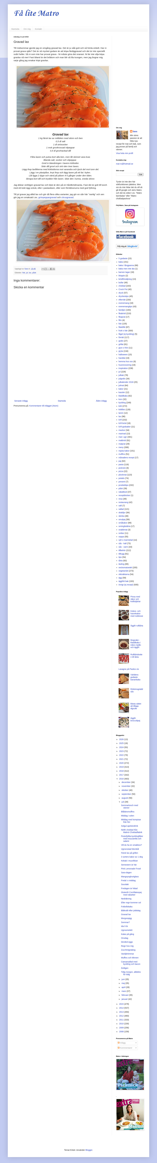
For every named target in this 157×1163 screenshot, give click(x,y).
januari (125, 999)
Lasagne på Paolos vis (129, 669)
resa (121, 499)
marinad (122, 433)
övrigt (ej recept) (126, 585)
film (120, 320)
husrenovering (125, 365)
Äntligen (124, 968)
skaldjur (122, 512)
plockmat (123, 475)
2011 (121, 1020)
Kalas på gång (127, 934)
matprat (122, 444)
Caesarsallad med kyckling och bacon (130, 963)
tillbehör (122, 550)
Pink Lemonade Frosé (131, 868)
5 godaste (123, 258)
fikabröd (122, 313)
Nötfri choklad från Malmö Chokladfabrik (131, 831)
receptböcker (124, 495)
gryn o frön (123, 348)
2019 (121, 767)
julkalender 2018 (126, 382)
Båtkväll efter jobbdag (131, 910)
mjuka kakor (124, 451)
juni (123, 979)
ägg (120, 578)
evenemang (124, 303)
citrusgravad (67, 197)
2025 (121, 743)
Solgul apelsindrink (129, 826)
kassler (122, 392)
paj (120, 461)
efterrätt (122, 300)
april (124, 987)
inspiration (123, 368)
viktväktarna (124, 574)
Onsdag (124, 938)
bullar (121, 282)
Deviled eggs (127, 942)
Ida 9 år (124, 926)
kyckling (122, 402)
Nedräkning (126, 899)
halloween (123, 354)
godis (121, 341)
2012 (121, 1016)
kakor (121, 389)
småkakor (123, 523)
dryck (121, 293)
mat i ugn (123, 437)
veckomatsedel (125, 567)
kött (120, 406)
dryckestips (124, 296)
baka (121, 262)
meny (121, 447)
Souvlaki (125, 884)
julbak (121, 375)
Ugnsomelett (126, 930)
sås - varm (123, 547)
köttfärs (122, 409)
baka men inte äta (127, 269)
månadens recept (126, 457)
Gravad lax (126, 914)
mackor (122, 430)
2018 (121, 771)
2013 (121, 1012)
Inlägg (122, 1043)
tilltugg (121, 554)
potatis (122, 478)
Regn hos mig (127, 946)
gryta (121, 351)
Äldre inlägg (101, 401)
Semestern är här (129, 865)
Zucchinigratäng (128, 950)
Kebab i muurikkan (129, 861)
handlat (122, 358)
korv (120, 399)
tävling (121, 564)
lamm (121, 413)
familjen (122, 310)
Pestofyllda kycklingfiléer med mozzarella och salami (132, 838)
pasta (121, 464)
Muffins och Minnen (130, 958)
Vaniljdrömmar (127, 954)
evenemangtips (125, 306)
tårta (121, 560)
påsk (34, 273)
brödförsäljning (125, 279)
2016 (121, 779)
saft (120, 505)
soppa (121, 536)
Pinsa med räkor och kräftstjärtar (135, 599)
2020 (121, 763)
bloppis (122, 275)
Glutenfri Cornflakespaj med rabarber (131, 893)
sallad (121, 509)
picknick (122, 468)
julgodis (122, 378)
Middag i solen (127, 816)
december (126, 782)
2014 (121, 1008)
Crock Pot (123, 289)
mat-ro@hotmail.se (124, 164)
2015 (121, 1004)
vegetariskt (123, 571)
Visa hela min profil (124, 153)
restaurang (123, 502)
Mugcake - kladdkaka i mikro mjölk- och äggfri (135, 643)
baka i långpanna (126, 265)
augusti (125, 798)
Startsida (15, 29)
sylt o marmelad (126, 540)
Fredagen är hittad (129, 888)
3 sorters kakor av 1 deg (132, 857)
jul (27, 273)
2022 (121, 755)
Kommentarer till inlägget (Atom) (43, 406)
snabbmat (123, 530)
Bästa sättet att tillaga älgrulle (135, 706)
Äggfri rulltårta (136, 625)
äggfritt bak (124, 581)
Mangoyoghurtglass (130, 876)
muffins (122, 454)
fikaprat (122, 317)
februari (125, 995)
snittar (121, 533)
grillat (121, 344)
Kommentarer (125, 1048)
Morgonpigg (126, 918)
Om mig (27, 29)
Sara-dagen (126, 872)
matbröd (122, 440)
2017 (121, 775)
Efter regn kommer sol (131, 902)
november (126, 786)
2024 (121, 747)
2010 (121, 1023)
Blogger (88, 1150)
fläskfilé (122, 327)
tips (120, 557)
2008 (121, 1031)
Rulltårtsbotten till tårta (136, 655)
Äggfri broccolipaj (135, 719)
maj (123, 983)
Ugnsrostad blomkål (130, 849)
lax (30, 273)
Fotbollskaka (126, 906)
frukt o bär (123, 330)
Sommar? (125, 922)
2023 (121, 751)
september (127, 794)
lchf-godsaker (125, 427)
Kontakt (38, 29)
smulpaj (122, 519)
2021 (121, 759)
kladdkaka (123, 396)
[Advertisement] (60, 375)
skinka (121, 516)
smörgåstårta (124, 526)
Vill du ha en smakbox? (131, 845)
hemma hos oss (126, 361)
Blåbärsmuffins (127, 811)
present (122, 481)
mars (124, 991)
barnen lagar (124, 272)
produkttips (123, 485)
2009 (121, 1027)
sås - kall (123, 543)
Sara (135, 131)
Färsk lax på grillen (129, 853)
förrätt (121, 337)
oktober (125, 790)
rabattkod (123, 492)
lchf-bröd (122, 423)
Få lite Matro (36, 13)
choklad (122, 286)
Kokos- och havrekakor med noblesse (136, 613)
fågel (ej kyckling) (126, 334)
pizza (121, 471)
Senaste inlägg (21, 401)
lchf (120, 420)
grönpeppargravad (47, 197)
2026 (121, 739)
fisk (23, 273)
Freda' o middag (128, 880)
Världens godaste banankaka (135, 677)
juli (123, 802)
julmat (121, 385)
